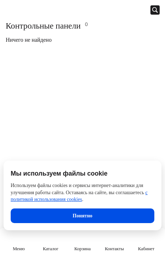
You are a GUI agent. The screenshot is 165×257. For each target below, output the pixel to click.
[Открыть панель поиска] (155, 10)
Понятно (82, 215)
